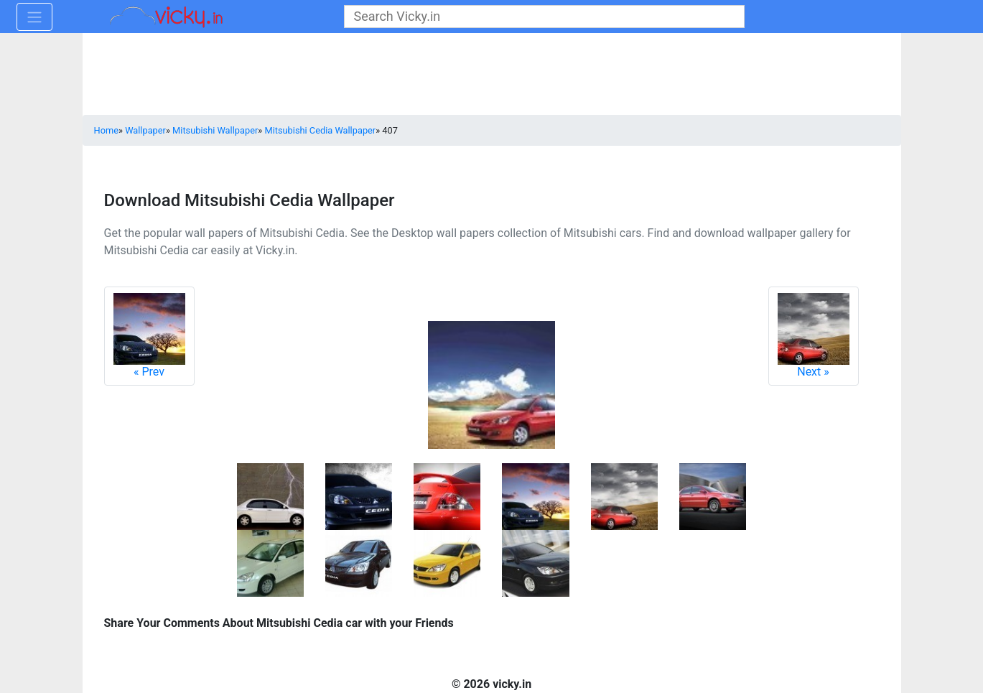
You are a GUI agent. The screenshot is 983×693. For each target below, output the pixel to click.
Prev (149, 335)
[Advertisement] (492, 75)
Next (813, 335)
